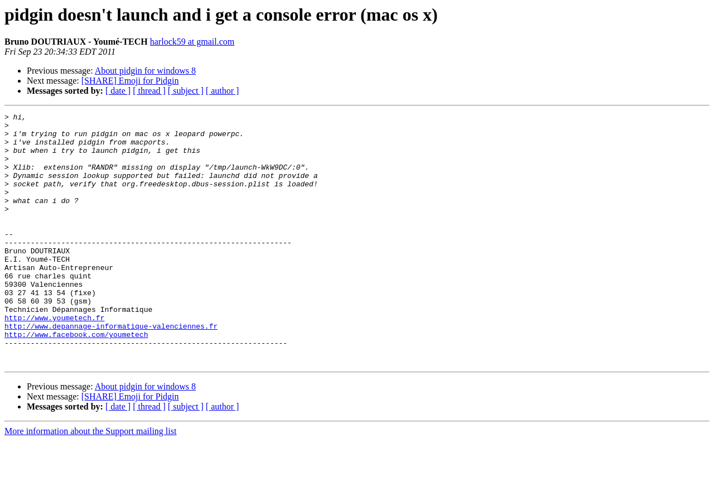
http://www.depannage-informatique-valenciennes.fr (111, 369)
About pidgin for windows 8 (145, 70)
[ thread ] (149, 90)
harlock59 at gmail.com (192, 41)
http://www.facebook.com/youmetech (76, 379)
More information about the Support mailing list (90, 481)
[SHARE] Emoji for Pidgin (130, 80)
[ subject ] (186, 90)
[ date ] (118, 90)
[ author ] (222, 90)
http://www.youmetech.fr (54, 359)
